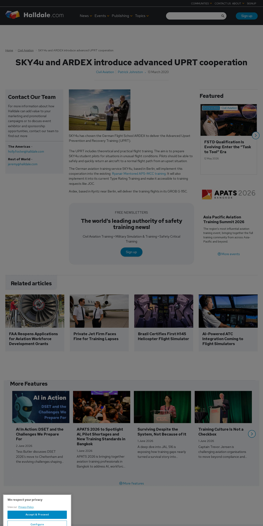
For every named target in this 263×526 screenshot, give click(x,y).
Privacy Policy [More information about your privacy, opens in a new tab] (26, 519)
